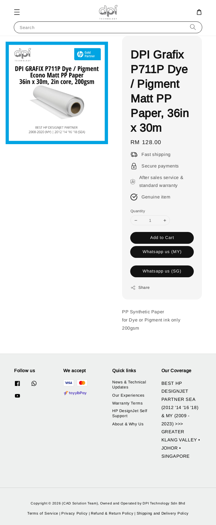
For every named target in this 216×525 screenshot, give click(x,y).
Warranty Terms (127, 403)
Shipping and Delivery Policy (163, 513)
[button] (17, 12)
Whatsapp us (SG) (162, 271)
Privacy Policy (74, 513)
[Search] (193, 27)
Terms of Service (42, 513)
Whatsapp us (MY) (162, 251)
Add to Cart (162, 237)
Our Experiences (128, 395)
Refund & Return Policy (112, 513)
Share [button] (140, 287)
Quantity (137, 211)
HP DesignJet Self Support (129, 413)
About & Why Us (127, 424)
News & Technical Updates (129, 384)
